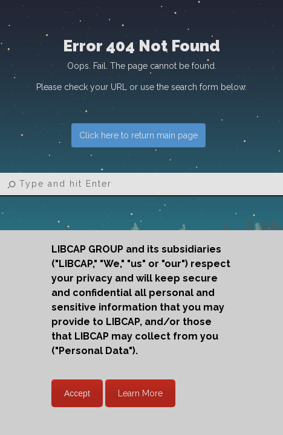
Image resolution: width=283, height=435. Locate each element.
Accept (77, 393)
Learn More (140, 393)
